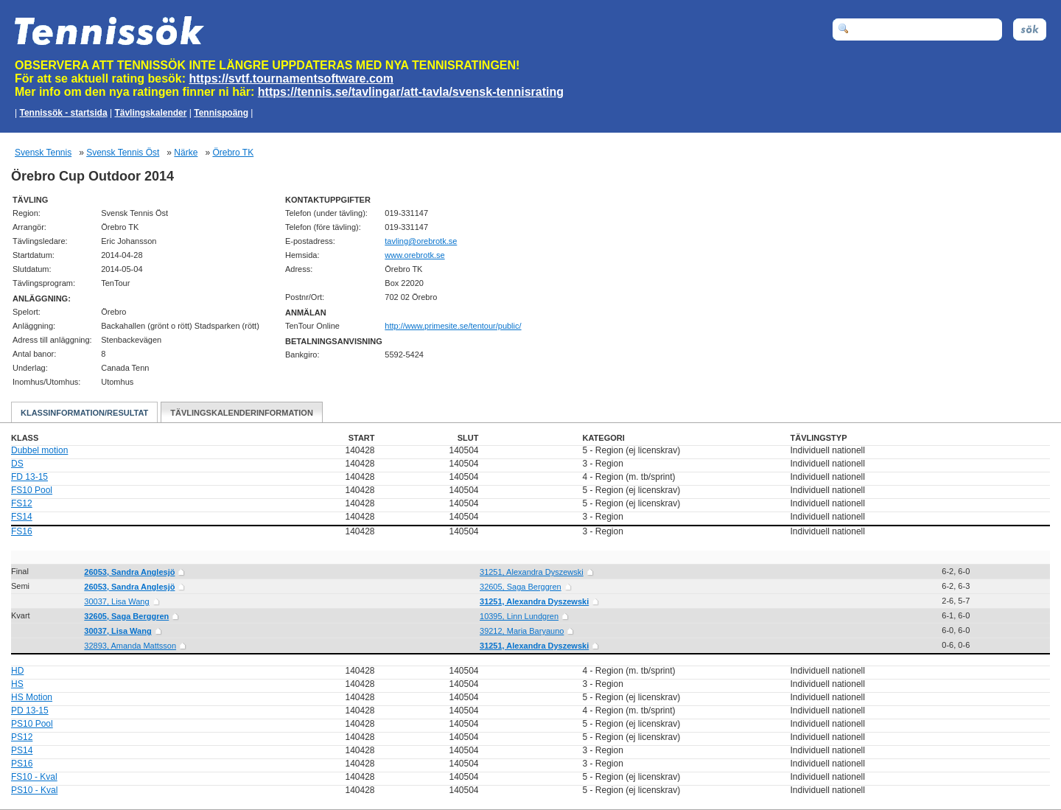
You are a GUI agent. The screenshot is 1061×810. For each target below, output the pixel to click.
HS (17, 684)
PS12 (21, 737)
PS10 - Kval (34, 790)
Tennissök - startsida (63, 113)
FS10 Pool (31, 490)
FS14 (21, 517)
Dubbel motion (39, 450)
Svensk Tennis (43, 152)
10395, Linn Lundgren (519, 616)
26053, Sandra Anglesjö (129, 572)
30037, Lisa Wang (116, 601)
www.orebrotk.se (414, 255)
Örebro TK (232, 152)
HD (17, 671)
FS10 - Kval (34, 777)
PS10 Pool (32, 724)
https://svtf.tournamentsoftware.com (291, 78)
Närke (185, 152)
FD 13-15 (29, 477)
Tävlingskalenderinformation (241, 412)
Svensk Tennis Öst (122, 152)
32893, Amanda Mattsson (130, 645)
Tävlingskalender (150, 113)
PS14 (21, 750)
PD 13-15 (30, 710)
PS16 (21, 763)
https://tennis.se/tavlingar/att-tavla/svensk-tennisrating (411, 91)
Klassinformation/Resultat (84, 412)
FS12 (21, 503)
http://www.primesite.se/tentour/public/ (453, 325)
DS (17, 463)
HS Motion (31, 697)
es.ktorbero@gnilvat (421, 241)
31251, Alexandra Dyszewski (532, 572)
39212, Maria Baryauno (522, 630)
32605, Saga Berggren (520, 586)
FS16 (21, 531)
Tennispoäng (221, 113)
